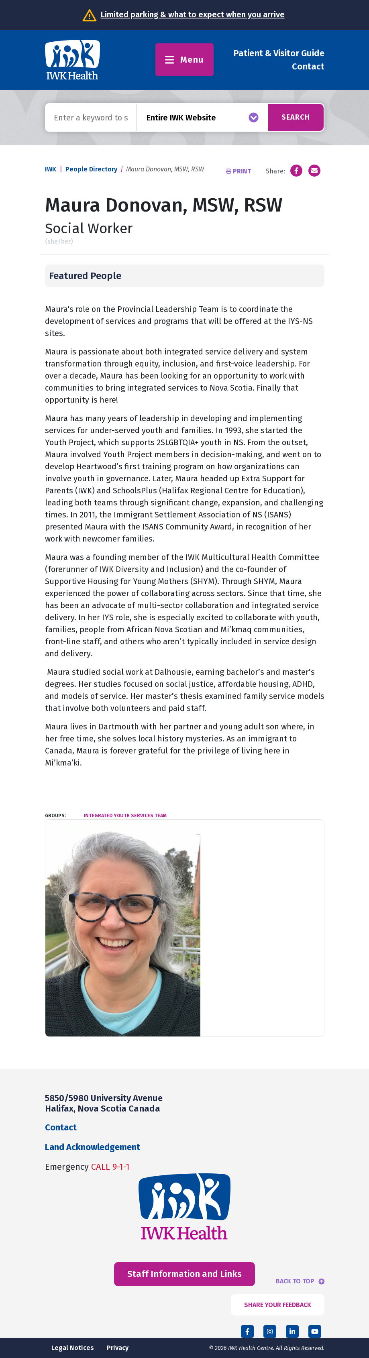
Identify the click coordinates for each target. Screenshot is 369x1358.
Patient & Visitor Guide (278, 53)
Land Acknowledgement (92, 1147)
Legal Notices (72, 1348)
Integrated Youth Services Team (125, 815)
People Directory (91, 169)
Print (239, 171)
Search (295, 117)
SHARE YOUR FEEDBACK (277, 1305)
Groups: (55, 815)
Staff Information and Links (184, 1273)
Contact (308, 66)
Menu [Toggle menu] (184, 59)
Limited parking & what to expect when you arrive (193, 14)
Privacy (117, 1348)
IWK (50, 169)
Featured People (85, 275)
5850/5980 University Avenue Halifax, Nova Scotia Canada (104, 1103)
